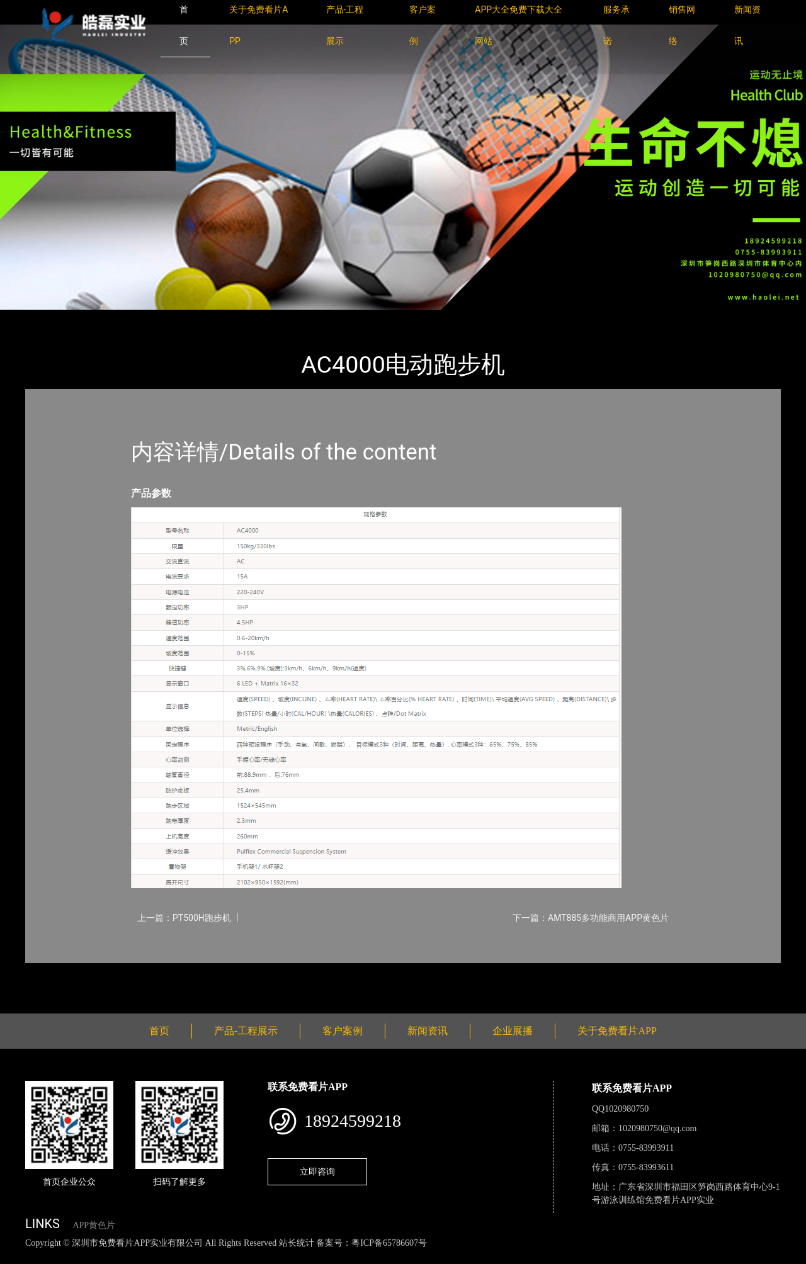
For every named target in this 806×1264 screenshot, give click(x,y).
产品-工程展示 (100, 318)
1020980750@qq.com (657, 1128)
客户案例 (342, 1030)
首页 (47, 318)
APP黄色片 (93, 1225)
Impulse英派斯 (175, 318)
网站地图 (19, 1256)
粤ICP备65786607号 (389, 1243)
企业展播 (512, 1030)
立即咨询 (317, 1171)
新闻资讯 (427, 1030)
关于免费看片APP (616, 1030)
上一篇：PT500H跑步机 (184, 917)
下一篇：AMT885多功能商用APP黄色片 (591, 917)
